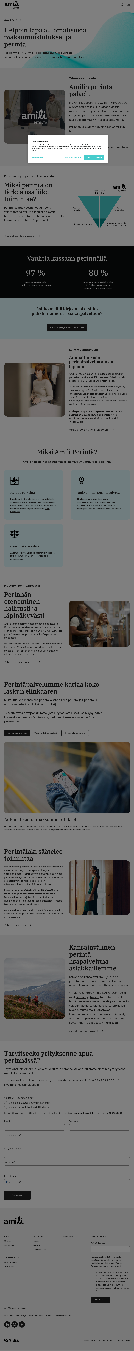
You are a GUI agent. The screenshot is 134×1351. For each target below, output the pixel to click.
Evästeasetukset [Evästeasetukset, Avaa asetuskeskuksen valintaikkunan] (37, 157)
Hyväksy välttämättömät (72, 157)
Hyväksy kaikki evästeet (94, 157)
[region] (68, 149)
